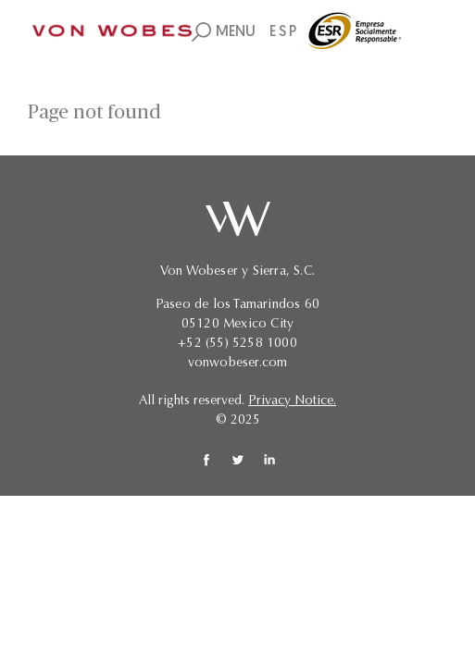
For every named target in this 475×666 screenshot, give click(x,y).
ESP (284, 32)
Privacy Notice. (292, 401)
